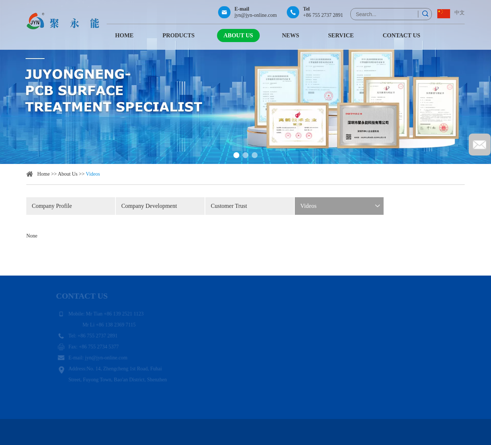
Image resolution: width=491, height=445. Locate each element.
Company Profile (52, 206)
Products (179, 35)
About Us (238, 35)
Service (341, 35)
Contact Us (401, 35)
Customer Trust (229, 206)
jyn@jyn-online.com (256, 15)
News (290, 35)
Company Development (149, 206)
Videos (93, 174)
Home (124, 35)
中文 (459, 12)
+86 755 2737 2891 (323, 15)
